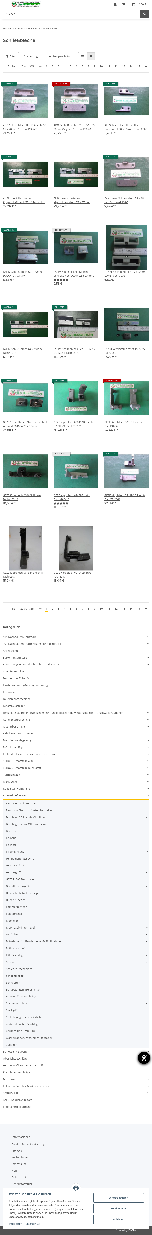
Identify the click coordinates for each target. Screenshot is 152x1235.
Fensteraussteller (14, 706)
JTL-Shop (132, 1230)
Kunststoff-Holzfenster (17, 788)
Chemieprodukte (13, 671)
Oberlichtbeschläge (15, 1058)
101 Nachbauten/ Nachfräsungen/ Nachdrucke (32, 644)
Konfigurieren (118, 1208)
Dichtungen (10, 1079)
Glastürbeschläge (14, 726)
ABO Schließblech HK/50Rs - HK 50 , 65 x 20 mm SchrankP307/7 (25, 127)
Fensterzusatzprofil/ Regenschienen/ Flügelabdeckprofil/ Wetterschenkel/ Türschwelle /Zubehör (63, 712)
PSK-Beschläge (15, 955)
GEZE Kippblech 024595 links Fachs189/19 (72, 497)
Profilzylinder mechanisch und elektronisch (30, 754)
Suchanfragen (20, 1157)
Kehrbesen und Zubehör (18, 733)
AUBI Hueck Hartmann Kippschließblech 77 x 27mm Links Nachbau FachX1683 (24, 200)
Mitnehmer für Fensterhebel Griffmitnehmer (34, 941)
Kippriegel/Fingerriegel (20, 927)
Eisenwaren (10, 692)
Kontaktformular (22, 1184)
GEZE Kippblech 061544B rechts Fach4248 (23, 574)
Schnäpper (13, 982)
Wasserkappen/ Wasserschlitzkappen (29, 1038)
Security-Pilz (10, 1093)
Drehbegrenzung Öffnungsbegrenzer (29, 824)
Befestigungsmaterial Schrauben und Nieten (31, 664)
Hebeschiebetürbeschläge (22, 893)
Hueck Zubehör (15, 900)
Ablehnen (118, 1219)
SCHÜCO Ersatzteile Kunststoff (22, 768)
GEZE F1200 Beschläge (20, 879)
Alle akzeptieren (118, 1197)
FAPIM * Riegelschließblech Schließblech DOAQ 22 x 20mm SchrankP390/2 (73, 274)
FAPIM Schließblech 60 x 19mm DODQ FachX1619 (22, 273)
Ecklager (11, 845)
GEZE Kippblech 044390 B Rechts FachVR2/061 (124, 497)
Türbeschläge (11, 775)
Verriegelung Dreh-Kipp (21, 1031)
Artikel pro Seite (59, 56)
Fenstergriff (13, 872)
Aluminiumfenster (14, 795)
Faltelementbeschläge (16, 699)
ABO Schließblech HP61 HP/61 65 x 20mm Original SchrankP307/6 (75, 127)
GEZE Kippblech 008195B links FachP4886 (123, 424)
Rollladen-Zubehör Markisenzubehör (26, 1086)
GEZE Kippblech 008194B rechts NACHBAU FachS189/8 (73, 424)
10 (101, 66)
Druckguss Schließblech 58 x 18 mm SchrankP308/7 (124, 200)
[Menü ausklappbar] (5, 2)
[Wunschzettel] (124, 4)
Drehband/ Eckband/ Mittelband (26, 817)
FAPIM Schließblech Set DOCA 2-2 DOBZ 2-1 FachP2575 (74, 351)
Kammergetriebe (16, 907)
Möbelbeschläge (13, 747)
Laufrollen (12, 934)
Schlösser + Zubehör (16, 1051)
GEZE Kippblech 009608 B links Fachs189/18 (22, 497)
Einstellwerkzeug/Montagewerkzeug (25, 685)
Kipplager (12, 920)
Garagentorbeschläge (16, 719)
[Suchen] (72, 14)
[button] (115, 4)
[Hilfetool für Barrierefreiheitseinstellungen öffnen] (144, 1058)
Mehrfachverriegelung (17, 740)
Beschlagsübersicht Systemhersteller (29, 810)
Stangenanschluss (17, 1003)
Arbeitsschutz (11, 650)
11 (108, 66)
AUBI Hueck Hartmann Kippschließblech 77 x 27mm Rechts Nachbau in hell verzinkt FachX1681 (73, 200)
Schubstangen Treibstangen (23, 989)
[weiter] (145, 66)
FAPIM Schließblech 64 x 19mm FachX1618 (22, 351)
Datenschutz (33, 1223)
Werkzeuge (10, 781)
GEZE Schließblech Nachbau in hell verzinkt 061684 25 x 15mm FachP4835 (25, 424)
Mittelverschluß (16, 948)
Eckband (11, 838)
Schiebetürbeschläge (19, 969)
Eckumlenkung (15, 851)
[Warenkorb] (138, 4)
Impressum (15, 1223)
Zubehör (11, 1044)
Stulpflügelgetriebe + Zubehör (25, 1017)
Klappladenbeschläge (16, 1072)
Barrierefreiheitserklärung (28, 1144)
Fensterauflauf (15, 865)
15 (138, 66)
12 (116, 66)
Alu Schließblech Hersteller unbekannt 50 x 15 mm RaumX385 (125, 127)
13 (123, 66)
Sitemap (17, 1151)
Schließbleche (15, 976)
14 (131, 66)
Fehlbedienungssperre (20, 858)
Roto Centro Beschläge (17, 1107)
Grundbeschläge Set (18, 886)
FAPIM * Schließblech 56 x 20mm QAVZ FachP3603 (124, 273)
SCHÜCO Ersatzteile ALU (18, 761)
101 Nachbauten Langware (20, 637)
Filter (11, 56)
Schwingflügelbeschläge (21, 996)
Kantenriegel (14, 913)
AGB (14, 1170)
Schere (10, 962)
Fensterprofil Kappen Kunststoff (23, 1065)
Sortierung (31, 56)
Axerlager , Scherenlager (21, 803)
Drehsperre (13, 831)
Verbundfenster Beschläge (22, 1024)
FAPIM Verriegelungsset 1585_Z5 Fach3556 (124, 351)
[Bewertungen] (61, 279)
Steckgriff (12, 1010)
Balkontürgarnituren (16, 657)
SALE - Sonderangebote (17, 1100)
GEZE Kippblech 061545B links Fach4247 (72, 574)
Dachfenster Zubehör (16, 678)
